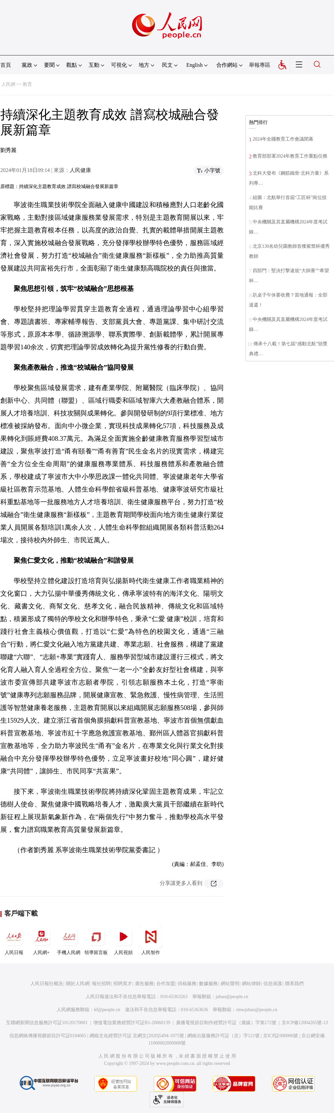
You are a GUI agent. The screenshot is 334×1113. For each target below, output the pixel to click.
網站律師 (251, 983)
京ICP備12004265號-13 (305, 1022)
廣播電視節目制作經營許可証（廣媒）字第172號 (226, 1022)
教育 (27, 84)
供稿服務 (187, 983)
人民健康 (80, 170)
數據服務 (208, 983)
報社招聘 (101, 983)
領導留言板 (96, 940)
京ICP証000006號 (280, 1035)
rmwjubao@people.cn (256, 1009)
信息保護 (272, 983)
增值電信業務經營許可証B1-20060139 (131, 1022)
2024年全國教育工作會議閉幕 (283, 139)
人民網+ (41, 940)
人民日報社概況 (46, 983)
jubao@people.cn (232, 996)
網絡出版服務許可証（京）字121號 (223, 1035)
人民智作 (150, 940)
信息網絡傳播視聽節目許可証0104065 (47, 1035)
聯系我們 (294, 983)
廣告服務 (144, 983)
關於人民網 (77, 983)
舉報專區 (259, 65)
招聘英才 (122, 983)
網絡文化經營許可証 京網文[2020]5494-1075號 (137, 1035)
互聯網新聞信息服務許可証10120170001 (47, 1022)
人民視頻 (123, 940)
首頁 (5, 65)
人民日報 (14, 940)
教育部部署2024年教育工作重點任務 (290, 156)
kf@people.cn (107, 1009)
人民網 (8, 84)
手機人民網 (68, 940)
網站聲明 (230, 983)
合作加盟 (165, 983)
